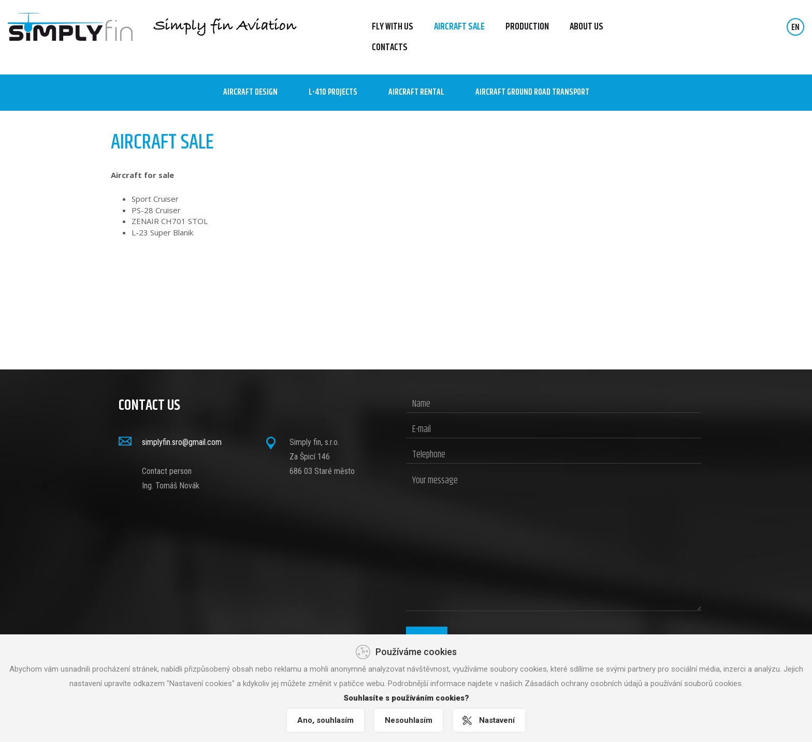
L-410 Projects (333, 92)
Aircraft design (250, 92)
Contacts (390, 47)
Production (527, 27)
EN (795, 27)
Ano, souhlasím (325, 720)
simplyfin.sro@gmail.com (182, 442)
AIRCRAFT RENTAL (416, 92)
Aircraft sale (459, 27)
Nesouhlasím (408, 720)
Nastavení (497, 720)
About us (586, 27)
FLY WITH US (392, 27)
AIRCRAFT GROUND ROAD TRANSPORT (532, 92)
